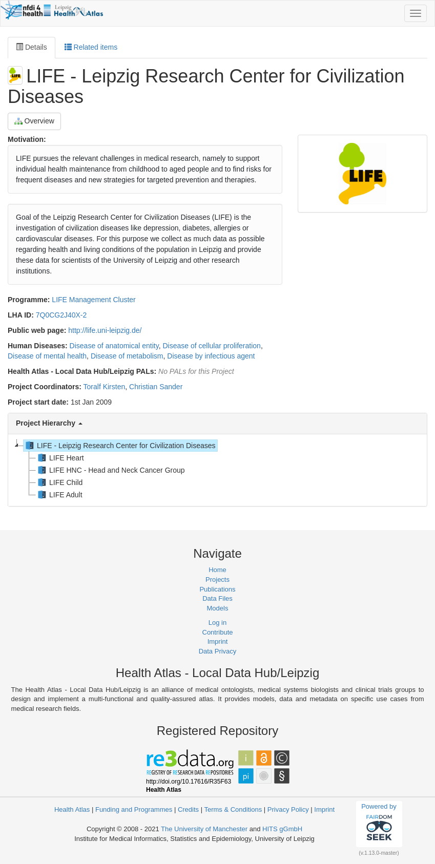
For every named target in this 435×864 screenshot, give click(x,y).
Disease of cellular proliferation (211, 346)
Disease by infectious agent (211, 356)
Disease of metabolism (127, 356)
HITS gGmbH (282, 829)
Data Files (217, 598)
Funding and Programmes (133, 809)
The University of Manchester (204, 829)
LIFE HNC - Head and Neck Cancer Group (110, 470)
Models (218, 608)
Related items (91, 47)
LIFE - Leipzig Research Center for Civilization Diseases (120, 445)
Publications (217, 589)
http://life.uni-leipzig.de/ (104, 330)
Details (31, 47)
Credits (188, 809)
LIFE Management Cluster (93, 300)
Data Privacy (218, 651)
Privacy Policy (288, 809)
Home (217, 570)
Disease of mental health (47, 356)
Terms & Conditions (233, 809)
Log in (217, 622)
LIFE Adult (59, 495)
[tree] (217, 470)
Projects (217, 579)
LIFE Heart (60, 458)
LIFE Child (59, 482)
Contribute (217, 632)
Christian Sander (155, 387)
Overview (34, 121)
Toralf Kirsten (105, 387)
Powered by (379, 824)
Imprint (218, 641)
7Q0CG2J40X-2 (61, 315)
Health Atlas (72, 809)
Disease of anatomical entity (114, 346)
